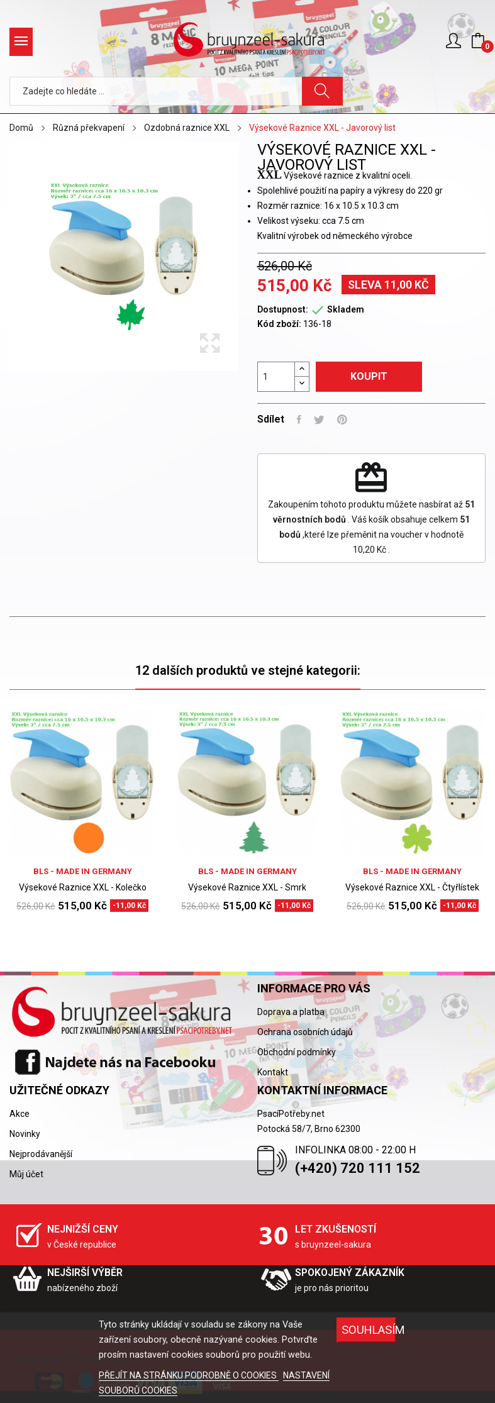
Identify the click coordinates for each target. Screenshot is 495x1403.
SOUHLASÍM (369, 1329)
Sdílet (299, 419)
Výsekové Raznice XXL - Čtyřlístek (412, 887)
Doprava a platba (291, 1012)
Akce (19, 1114)
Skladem (345, 309)
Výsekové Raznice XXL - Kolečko (83, 887)
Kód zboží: (279, 324)
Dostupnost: (282, 309)
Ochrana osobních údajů (305, 1032)
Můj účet (26, 1174)
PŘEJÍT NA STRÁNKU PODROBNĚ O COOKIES (189, 1375)
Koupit (368, 376)
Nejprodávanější (40, 1154)
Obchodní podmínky (296, 1052)
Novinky (24, 1134)
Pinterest (342, 419)
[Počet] (276, 377)
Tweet (319, 419)
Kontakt (272, 1072)
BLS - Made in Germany (82, 871)
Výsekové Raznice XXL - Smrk (247, 887)
